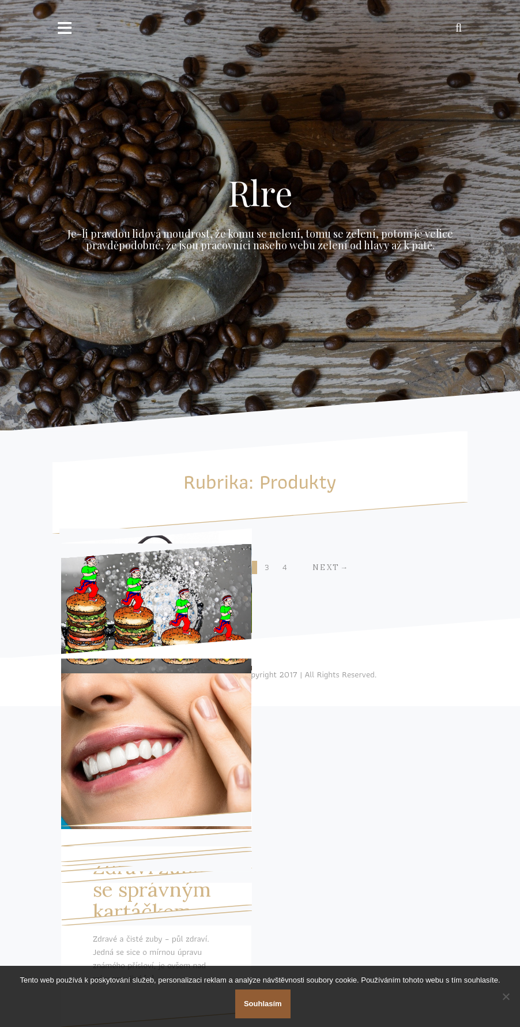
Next (326, 567)
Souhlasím (263, 1003)
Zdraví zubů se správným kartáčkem (152, 889)
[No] (505, 996)
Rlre (260, 192)
